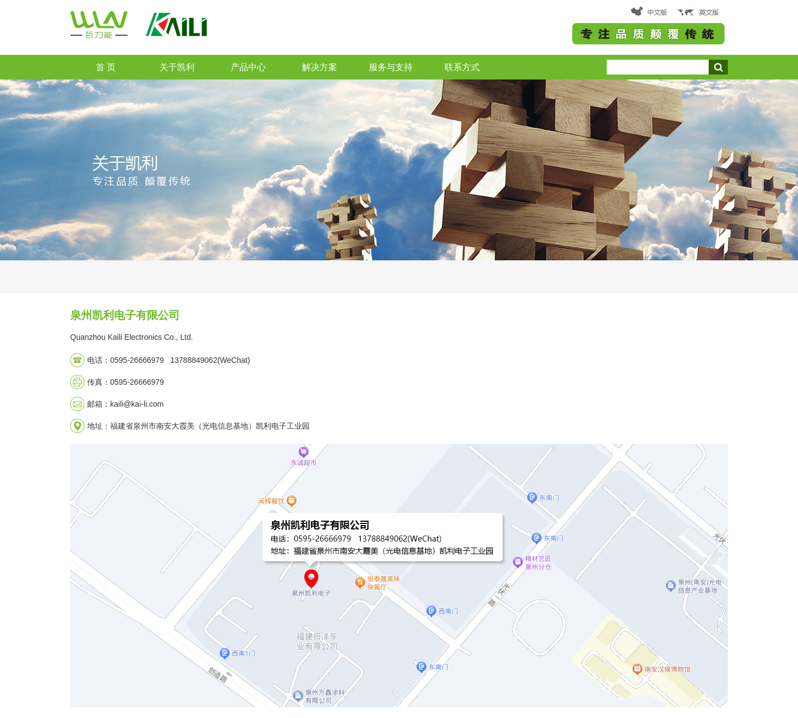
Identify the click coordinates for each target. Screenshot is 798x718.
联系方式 (462, 67)
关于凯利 (177, 67)
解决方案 (319, 67)
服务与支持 (391, 67)
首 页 (106, 67)
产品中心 (248, 67)
